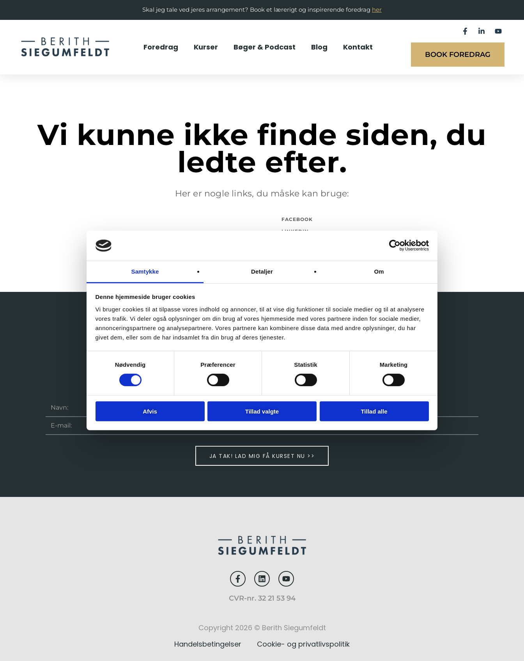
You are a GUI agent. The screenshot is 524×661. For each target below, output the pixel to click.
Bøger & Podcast (265, 47)
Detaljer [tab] (262, 271)
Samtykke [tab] (145, 271)
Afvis (150, 411)
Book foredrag (457, 54)
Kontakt (358, 47)
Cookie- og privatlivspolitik (303, 644)
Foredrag (160, 47)
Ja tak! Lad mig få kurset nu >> (262, 456)
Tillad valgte (262, 411)
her (377, 9)
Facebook (297, 219)
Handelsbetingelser (207, 644)
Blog (319, 47)
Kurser (206, 47)
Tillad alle (374, 411)
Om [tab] (379, 271)
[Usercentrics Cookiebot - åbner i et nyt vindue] (395, 245)
